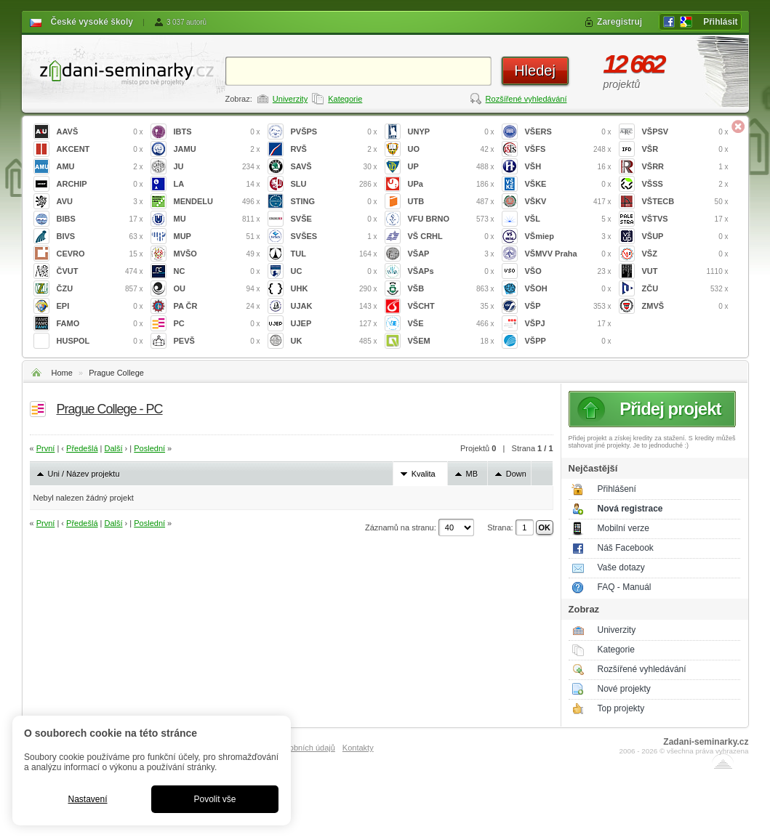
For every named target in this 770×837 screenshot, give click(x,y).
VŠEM (451, 341)
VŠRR (685, 166)
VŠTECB (685, 201)
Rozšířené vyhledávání (526, 98)
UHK (334, 288)
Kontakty (358, 747)
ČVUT (100, 271)
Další (113, 448)
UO (451, 149)
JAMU (217, 149)
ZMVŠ (685, 306)
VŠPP (568, 341)
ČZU (100, 288)
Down (516, 473)
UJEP (334, 323)
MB (472, 473)
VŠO (568, 271)
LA (217, 184)
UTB (451, 201)
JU (217, 166)
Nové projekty (624, 689)
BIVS (100, 236)
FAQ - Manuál (624, 587)
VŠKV (568, 201)
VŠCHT (451, 306)
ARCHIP (100, 184)
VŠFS (568, 149)
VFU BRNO (451, 219)
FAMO (100, 323)
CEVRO (100, 254)
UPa (451, 184)
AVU (100, 201)
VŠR (685, 149)
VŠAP (451, 254)
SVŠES (334, 236)
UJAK (334, 306)
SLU (334, 184)
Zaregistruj (619, 22)
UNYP (451, 132)
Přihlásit (720, 22)
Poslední (149, 448)
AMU (100, 166)
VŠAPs (451, 271)
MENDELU (217, 201)
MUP (217, 236)
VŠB (451, 288)
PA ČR (217, 306)
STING (334, 201)
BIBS (100, 219)
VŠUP (685, 236)
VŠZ (685, 254)
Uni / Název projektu (84, 473)
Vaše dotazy (621, 567)
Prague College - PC (110, 409)
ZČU (685, 288)
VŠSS (685, 184)
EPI (100, 306)
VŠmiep (568, 236)
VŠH (568, 166)
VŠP (568, 306)
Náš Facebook (626, 548)
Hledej (535, 70)
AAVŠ (100, 132)
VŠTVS (685, 219)
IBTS (217, 132)
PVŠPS (334, 132)
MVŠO (217, 254)
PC (217, 323)
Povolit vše (214, 799)
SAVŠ (334, 166)
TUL (334, 254)
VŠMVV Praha (568, 254)
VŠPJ (568, 323)
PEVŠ (217, 341)
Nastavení (87, 799)
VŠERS (568, 132)
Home (62, 372)
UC (334, 271)
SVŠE (334, 219)
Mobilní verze (623, 528)
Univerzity (290, 98)
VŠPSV (685, 132)
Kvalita (424, 473)
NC (217, 271)
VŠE (451, 323)
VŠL (568, 219)
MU (217, 219)
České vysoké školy (92, 22)
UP (451, 166)
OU (217, 288)
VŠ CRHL (451, 236)
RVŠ (334, 149)
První (45, 448)
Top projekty (621, 708)
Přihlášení (617, 489)
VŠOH (568, 288)
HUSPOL (100, 341)
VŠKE (568, 184)
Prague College (116, 372)
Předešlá (81, 448)
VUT (685, 271)
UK (334, 341)
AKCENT (100, 149)
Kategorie (345, 98)
